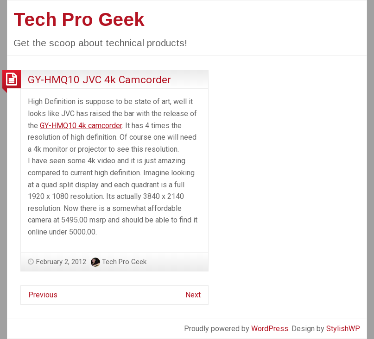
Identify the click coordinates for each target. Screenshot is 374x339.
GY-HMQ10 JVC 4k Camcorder (99, 80)
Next (193, 294)
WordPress (269, 328)
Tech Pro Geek (79, 19)
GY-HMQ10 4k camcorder (81, 125)
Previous (42, 294)
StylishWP (343, 328)
